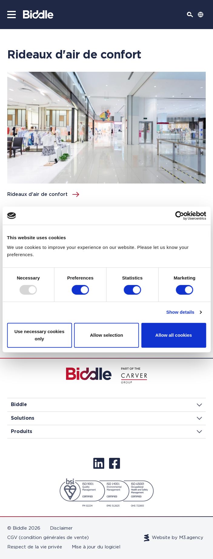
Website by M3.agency (174, 537)
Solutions (106, 418)
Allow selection (106, 335)
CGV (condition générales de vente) (48, 537)
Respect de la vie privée (34, 547)
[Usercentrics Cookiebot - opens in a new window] (179, 215)
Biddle (106, 404)
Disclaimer (61, 528)
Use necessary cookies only (39, 335)
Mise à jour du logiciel (96, 547)
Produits (106, 431)
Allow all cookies (173, 335)
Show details (180, 312)
